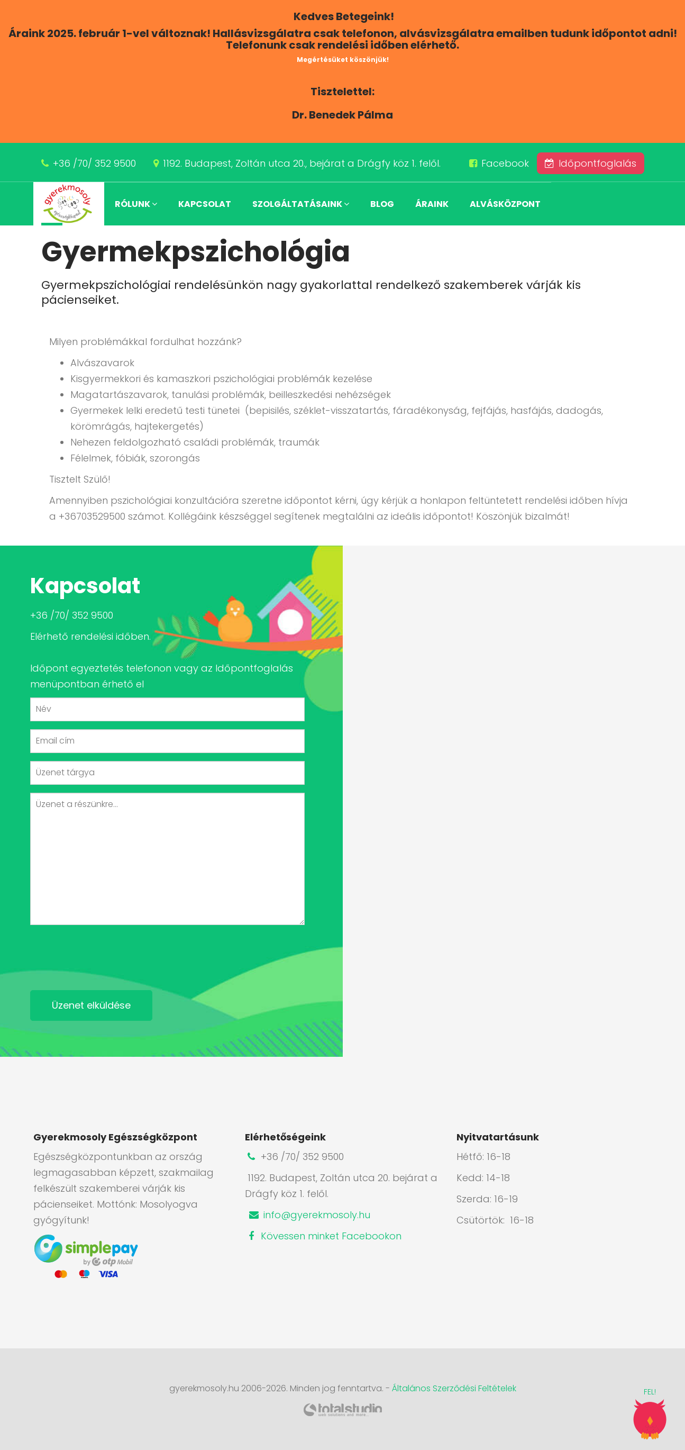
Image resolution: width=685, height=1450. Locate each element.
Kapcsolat (204, 204)
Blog (382, 204)
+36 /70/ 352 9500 (94, 163)
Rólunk (136, 204)
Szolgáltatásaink (300, 204)
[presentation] (110, 953)
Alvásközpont (505, 204)
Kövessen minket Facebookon (323, 1236)
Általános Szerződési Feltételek (454, 1388)
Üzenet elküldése (91, 1005)
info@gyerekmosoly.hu (309, 1214)
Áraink (432, 204)
